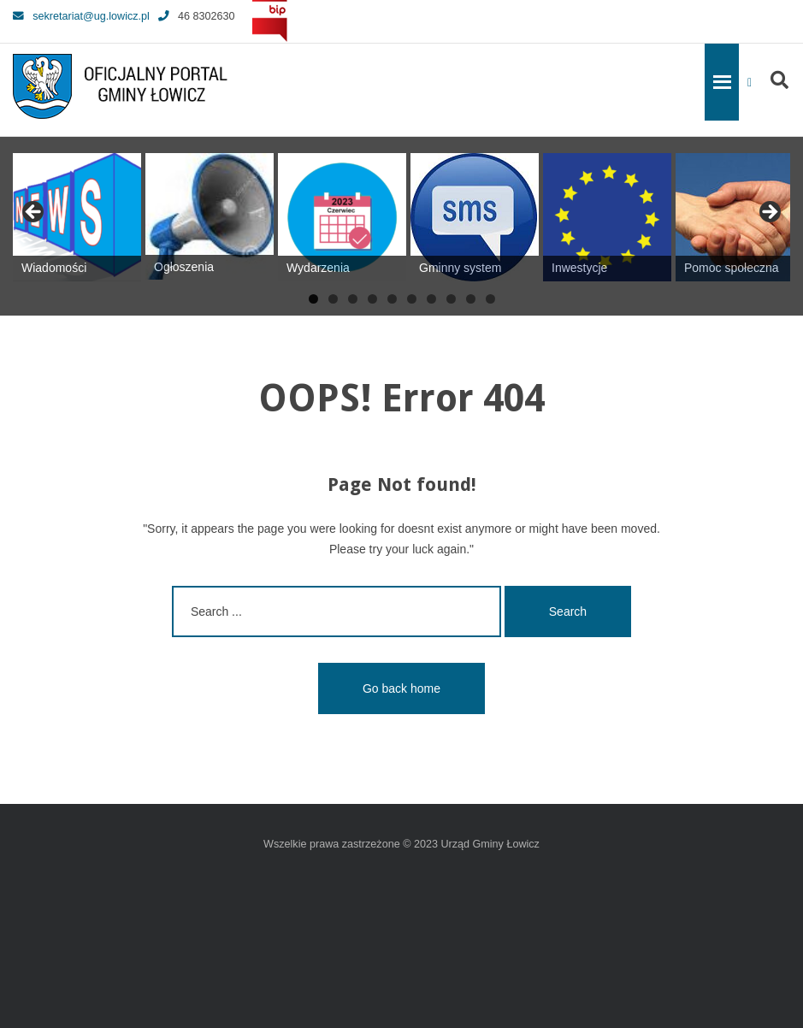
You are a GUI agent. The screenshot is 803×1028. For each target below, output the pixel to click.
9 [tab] (470, 299)
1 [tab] (313, 299)
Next (769, 213)
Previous (34, 213)
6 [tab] (411, 299)
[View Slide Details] (77, 217)
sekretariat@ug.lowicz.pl (81, 16)
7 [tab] (431, 299)
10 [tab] (490, 299)
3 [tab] (352, 299)
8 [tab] (451, 299)
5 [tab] (392, 299)
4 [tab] (372, 299)
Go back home (401, 688)
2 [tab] (333, 299)
